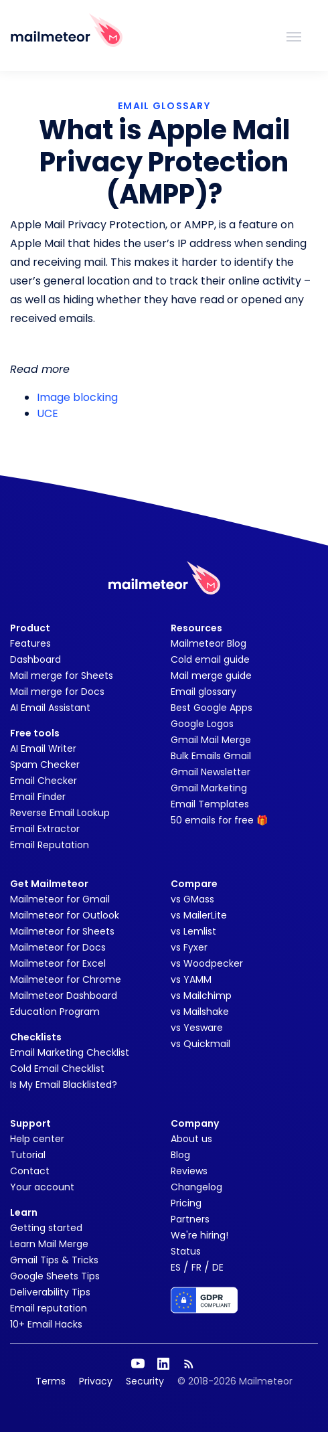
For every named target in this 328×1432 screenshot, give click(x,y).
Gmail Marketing (209, 788)
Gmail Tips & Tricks (54, 1260)
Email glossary (203, 691)
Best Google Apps (211, 707)
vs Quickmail (200, 1043)
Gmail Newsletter (210, 772)
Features (30, 643)
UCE (47, 413)
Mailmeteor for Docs (58, 947)
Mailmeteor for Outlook (64, 915)
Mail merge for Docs (57, 691)
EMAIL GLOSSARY (164, 105)
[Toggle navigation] (293, 35)
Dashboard (35, 659)
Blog (180, 1155)
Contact (30, 1171)
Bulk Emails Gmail (211, 756)
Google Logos (202, 723)
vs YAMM (191, 979)
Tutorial (28, 1155)
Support (30, 1123)
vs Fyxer (189, 947)
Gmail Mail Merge (211, 739)
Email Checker (43, 780)
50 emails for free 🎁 (219, 820)
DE (218, 1267)
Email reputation (48, 1308)
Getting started (46, 1228)
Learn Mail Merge (49, 1244)
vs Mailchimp (201, 995)
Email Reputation (49, 845)
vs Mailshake (200, 1011)
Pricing (186, 1203)
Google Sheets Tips (55, 1276)
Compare (194, 883)
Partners (190, 1219)
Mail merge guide (211, 675)
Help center (37, 1138)
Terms (50, 1381)
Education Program (55, 1011)
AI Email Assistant (50, 707)
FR (196, 1267)
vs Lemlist (193, 931)
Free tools (35, 733)
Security (145, 1381)
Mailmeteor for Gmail (60, 899)
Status (186, 1251)
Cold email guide (210, 659)
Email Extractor (45, 829)
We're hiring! (199, 1235)
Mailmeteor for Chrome (65, 979)
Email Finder (38, 796)
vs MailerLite (199, 915)
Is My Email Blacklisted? (63, 1084)
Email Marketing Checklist (69, 1052)
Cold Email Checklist (57, 1068)
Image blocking (77, 397)
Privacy (95, 1381)
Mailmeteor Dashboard (63, 995)
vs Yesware (197, 1027)
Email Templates (210, 804)
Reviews (189, 1171)
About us (191, 1138)
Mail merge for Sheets (61, 675)
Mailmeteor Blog (208, 643)
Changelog (196, 1187)
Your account (42, 1187)
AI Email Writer (43, 748)
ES (176, 1267)
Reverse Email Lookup (60, 812)
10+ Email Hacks (46, 1324)
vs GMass (192, 899)
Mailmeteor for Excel (58, 963)
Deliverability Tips (50, 1292)
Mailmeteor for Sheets (62, 931)
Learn (23, 1212)
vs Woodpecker (207, 963)
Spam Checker (45, 764)
